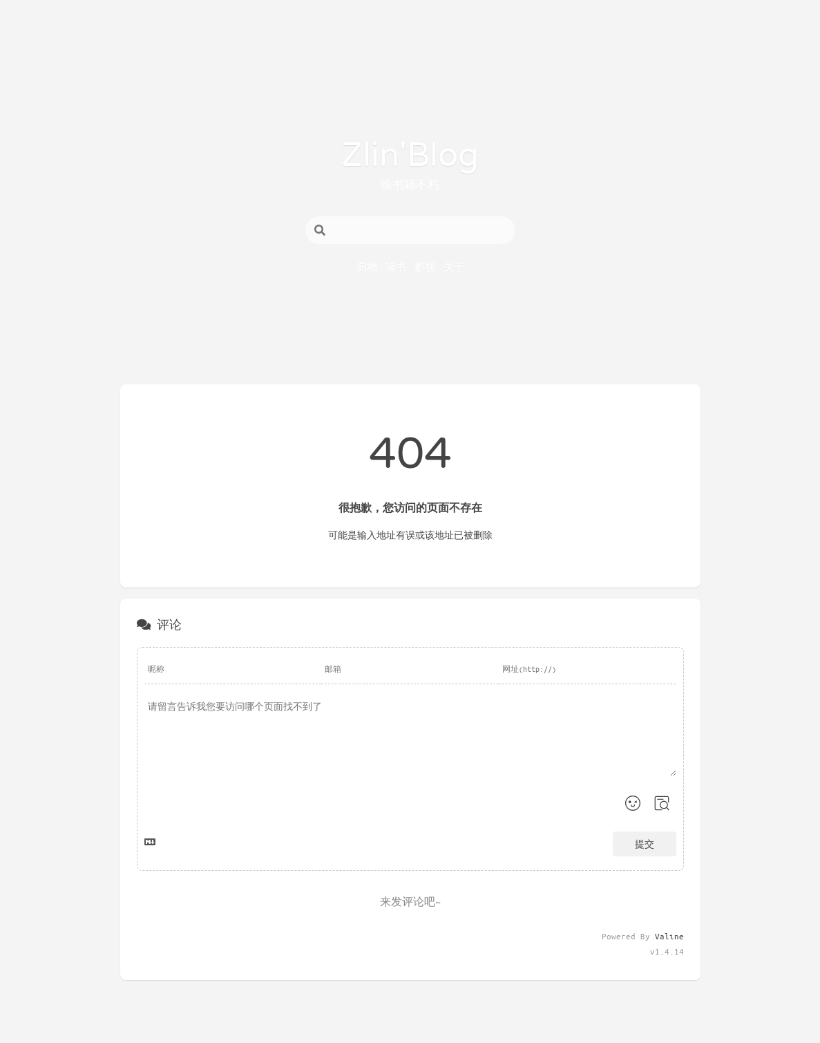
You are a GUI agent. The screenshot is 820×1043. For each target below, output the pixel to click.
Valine (669, 935)
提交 (644, 843)
